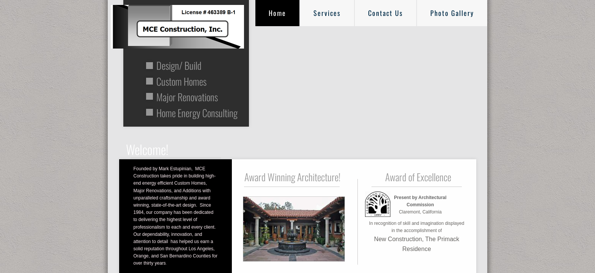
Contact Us (385, 13)
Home (277, 13)
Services (327, 13)
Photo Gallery (452, 13)
